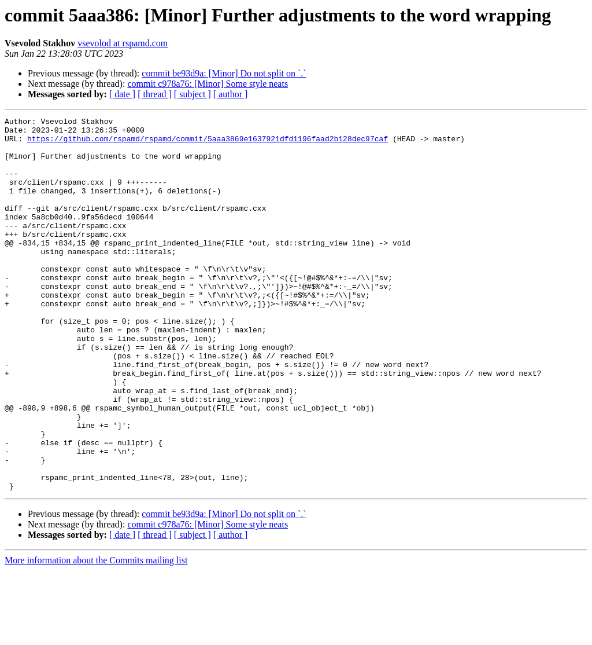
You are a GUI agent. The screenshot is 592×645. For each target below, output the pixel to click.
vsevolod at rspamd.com (122, 43)
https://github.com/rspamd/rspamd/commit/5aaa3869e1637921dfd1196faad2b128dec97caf (207, 143)
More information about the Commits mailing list (96, 635)
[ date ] (122, 94)
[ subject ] (192, 94)
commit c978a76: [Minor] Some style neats (207, 84)
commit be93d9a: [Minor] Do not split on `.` (224, 73)
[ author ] (230, 94)
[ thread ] (155, 94)
